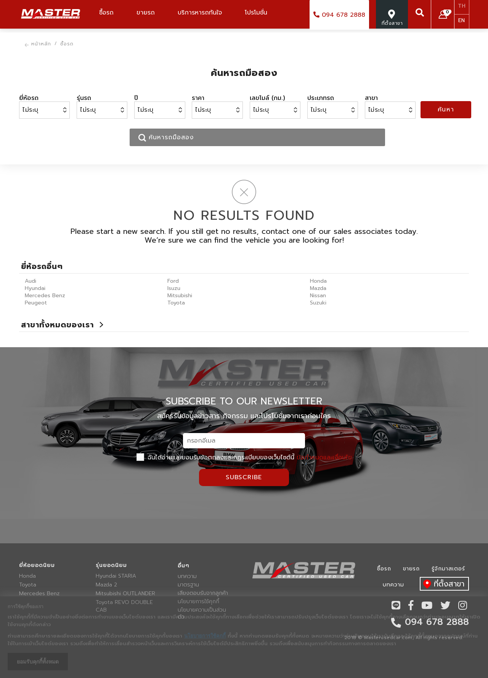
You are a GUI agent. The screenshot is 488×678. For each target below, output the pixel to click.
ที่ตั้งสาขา (442, 584)
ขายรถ (411, 569)
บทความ (187, 576)
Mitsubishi (179, 295)
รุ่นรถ (84, 98)
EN (461, 20)
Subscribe (244, 477)
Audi (30, 281)
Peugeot (36, 303)
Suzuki (318, 303)
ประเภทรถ (320, 98)
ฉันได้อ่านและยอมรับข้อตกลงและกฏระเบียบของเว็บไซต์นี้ (244, 457)
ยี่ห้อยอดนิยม (37, 565)
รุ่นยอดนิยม (111, 565)
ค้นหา (446, 109)
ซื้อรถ (384, 569)
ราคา (198, 98)
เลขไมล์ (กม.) (267, 98)
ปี (136, 98)
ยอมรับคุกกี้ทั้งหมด (38, 662)
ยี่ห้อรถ (29, 98)
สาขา (371, 98)
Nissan (318, 295)
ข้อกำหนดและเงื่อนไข (324, 457)
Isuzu (173, 288)
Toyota (176, 303)
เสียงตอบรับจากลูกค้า (203, 593)
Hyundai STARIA (116, 576)
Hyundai (35, 288)
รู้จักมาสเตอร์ (448, 569)
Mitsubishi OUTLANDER (125, 593)
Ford (173, 281)
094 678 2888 (339, 14)
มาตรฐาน (188, 584)
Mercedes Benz (45, 295)
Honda (318, 281)
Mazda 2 (106, 585)
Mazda (318, 288)
